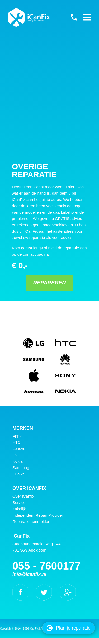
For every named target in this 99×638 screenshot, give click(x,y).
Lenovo (18, 448)
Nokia (17, 461)
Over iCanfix (23, 496)
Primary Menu (87, 17)
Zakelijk (19, 509)
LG (15, 455)
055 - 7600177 (74, 17)
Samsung (20, 467)
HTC (16, 442)
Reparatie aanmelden (31, 521)
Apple (17, 436)
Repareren (49, 283)
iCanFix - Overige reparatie (29, 17)
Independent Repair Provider (37, 515)
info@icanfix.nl (29, 574)
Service (19, 502)
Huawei (19, 474)
